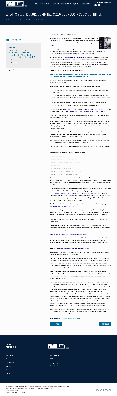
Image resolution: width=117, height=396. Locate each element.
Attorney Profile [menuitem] (45, 4)
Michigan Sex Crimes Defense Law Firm (78, 57)
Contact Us (9, 373)
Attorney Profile (10, 362)
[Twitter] (110, 347)
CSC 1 (92, 182)
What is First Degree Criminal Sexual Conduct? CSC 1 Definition (72, 193)
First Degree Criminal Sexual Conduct (71, 111)
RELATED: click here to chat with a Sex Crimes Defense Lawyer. (68, 234)
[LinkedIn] (102, 347)
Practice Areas (10, 370)
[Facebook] (97, 347)
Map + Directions (55, 366)
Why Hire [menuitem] (56, 4)
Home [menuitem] (36, 4)
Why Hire (8, 366)
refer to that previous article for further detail (63, 206)
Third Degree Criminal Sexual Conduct (94, 111)
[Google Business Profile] (106, 347)
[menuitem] (8, 393)
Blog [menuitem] (79, 4)
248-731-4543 (99, 5)
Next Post (105, 324)
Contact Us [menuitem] (86, 4)
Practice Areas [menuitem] (66, 4)
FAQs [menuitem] (74, 4)
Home (7, 359)
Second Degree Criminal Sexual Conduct (68, 318)
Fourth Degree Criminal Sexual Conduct (63, 268)
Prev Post (56, 324)
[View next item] (14, 70)
